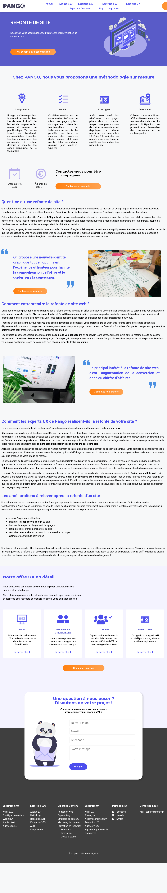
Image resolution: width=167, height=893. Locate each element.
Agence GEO (66, 3)
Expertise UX (134, 3)
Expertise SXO (87, 3)
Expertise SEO (111, 3)
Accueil (50, 3)
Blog (101, 8)
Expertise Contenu (81, 8)
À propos (114, 8)
